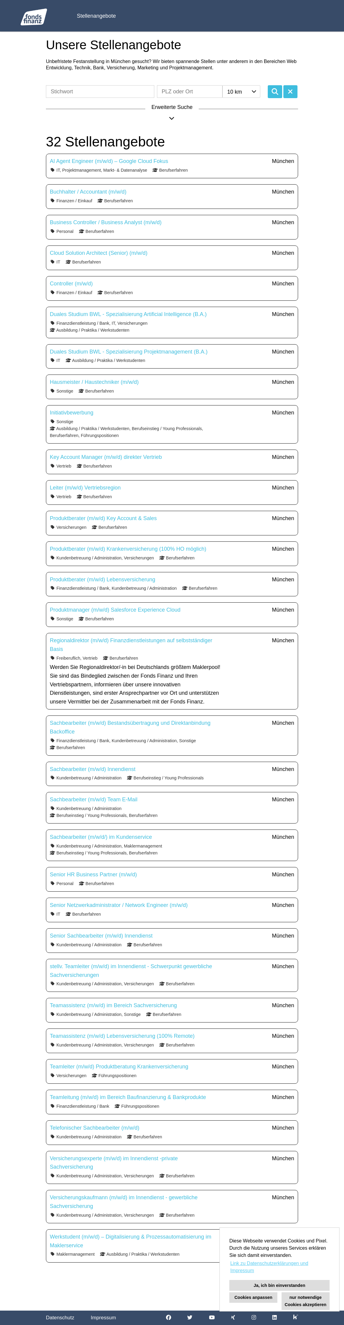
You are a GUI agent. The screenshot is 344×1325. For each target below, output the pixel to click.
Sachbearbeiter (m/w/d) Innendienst (92, 769)
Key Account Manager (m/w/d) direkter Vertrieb (106, 457)
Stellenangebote (96, 16)
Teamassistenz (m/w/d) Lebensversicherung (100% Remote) (122, 1036)
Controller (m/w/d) (71, 284)
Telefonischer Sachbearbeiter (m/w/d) (94, 1128)
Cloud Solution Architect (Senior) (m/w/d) (98, 253)
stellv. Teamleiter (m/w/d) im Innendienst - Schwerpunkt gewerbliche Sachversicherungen (131, 970)
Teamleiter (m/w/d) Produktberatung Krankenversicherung (119, 1067)
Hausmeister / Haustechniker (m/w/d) (94, 382)
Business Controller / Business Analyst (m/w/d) (105, 222)
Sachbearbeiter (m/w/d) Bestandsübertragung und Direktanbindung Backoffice (130, 727)
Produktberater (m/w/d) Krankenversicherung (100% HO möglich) (128, 549)
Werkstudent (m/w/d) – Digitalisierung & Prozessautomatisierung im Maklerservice (130, 1241)
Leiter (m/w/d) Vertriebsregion (85, 488)
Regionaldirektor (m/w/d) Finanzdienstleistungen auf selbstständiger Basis (131, 644)
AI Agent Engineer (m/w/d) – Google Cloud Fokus (109, 161)
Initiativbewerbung (71, 413)
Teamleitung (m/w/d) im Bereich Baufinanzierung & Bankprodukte (128, 1097)
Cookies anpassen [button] (253, 1297)
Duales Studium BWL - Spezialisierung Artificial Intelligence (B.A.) (128, 314)
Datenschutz (60, 1317)
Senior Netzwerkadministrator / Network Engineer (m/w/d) (119, 905)
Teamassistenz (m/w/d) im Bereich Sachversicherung (113, 1005)
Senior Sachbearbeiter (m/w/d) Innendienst (101, 936)
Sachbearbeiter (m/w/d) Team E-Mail (93, 800)
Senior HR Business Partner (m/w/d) (93, 875)
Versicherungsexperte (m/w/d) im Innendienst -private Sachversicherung (114, 1162)
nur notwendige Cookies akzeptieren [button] (305, 1301)
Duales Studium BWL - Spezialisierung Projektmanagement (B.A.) (129, 352)
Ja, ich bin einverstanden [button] (279, 1285)
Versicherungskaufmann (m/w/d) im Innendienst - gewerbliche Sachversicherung (124, 1201)
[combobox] (241, 91)
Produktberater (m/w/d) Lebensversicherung (102, 580)
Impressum (103, 1317)
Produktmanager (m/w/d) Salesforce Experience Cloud (115, 610)
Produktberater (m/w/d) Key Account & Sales (103, 518)
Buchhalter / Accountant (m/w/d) (88, 192)
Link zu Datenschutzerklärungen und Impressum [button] (269, 1267)
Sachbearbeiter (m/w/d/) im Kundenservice (101, 837)
